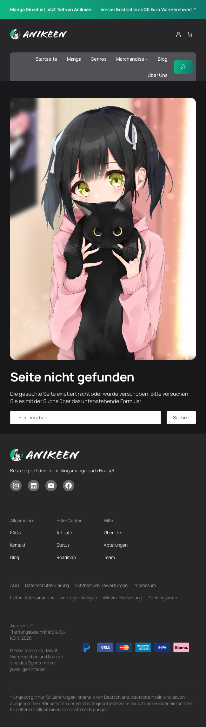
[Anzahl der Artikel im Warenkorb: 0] (190, 34)
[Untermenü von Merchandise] (146, 58)
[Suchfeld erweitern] (183, 66)
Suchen (181, 417)
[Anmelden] (178, 34)
